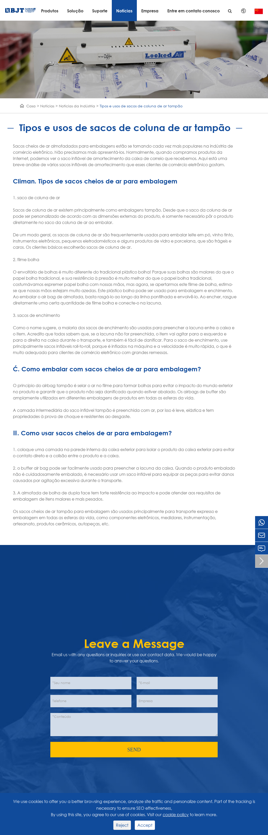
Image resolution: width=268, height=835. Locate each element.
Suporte (99, 10)
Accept (144, 825)
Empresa (150, 10)
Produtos (49, 10)
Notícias (124, 10)
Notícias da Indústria (77, 105)
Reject (122, 825)
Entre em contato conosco (193, 10)
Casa (31, 105)
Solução (75, 10)
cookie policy (176, 814)
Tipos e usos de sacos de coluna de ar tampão (141, 105)
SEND (134, 749)
